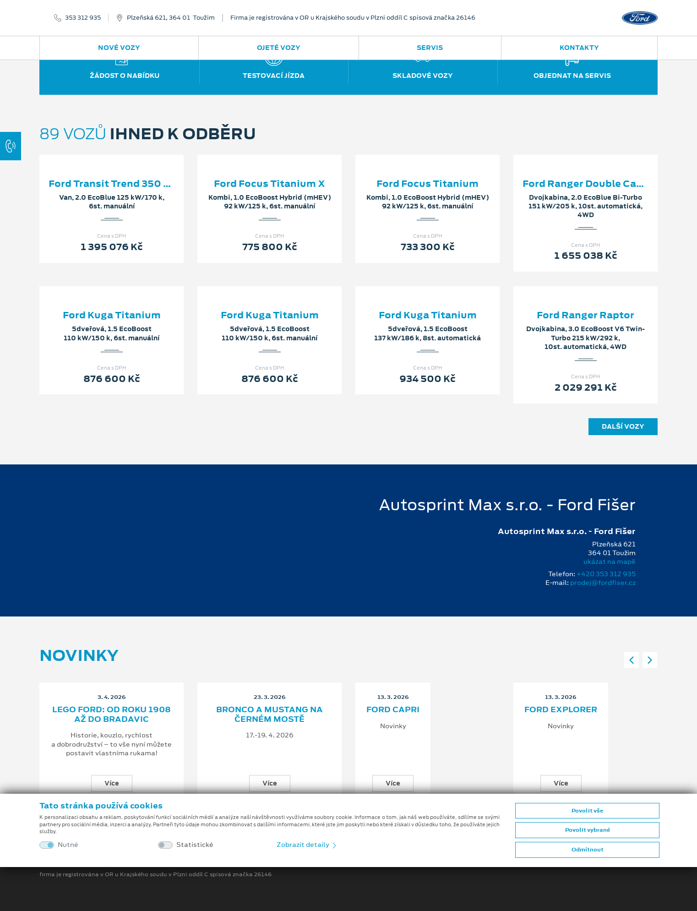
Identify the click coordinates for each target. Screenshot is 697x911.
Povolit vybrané (587, 830)
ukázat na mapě (609, 561)
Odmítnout (588, 849)
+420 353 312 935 (606, 573)
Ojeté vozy (278, 47)
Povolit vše (587, 810)
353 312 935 (83, 18)
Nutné (68, 844)
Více (111, 783)
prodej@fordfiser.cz (603, 582)
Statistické (194, 844)
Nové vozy (119, 47)
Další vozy (623, 426)
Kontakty (579, 47)
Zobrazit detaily (307, 844)
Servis (430, 47)
